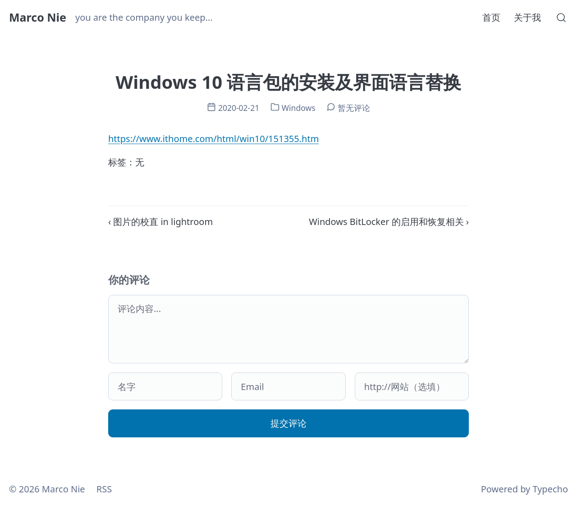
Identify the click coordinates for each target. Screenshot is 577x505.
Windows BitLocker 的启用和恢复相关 (386, 222)
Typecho (550, 489)
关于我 (527, 17)
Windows (299, 107)
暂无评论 (354, 107)
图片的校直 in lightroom (163, 222)
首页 (491, 17)
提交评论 (288, 423)
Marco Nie (37, 17)
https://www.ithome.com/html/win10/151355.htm (213, 139)
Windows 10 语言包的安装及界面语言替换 (289, 81)
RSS (104, 489)
